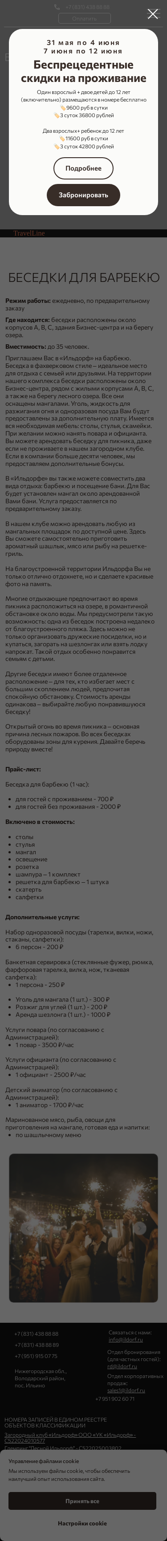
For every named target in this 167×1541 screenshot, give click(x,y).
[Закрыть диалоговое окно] (153, 14)
